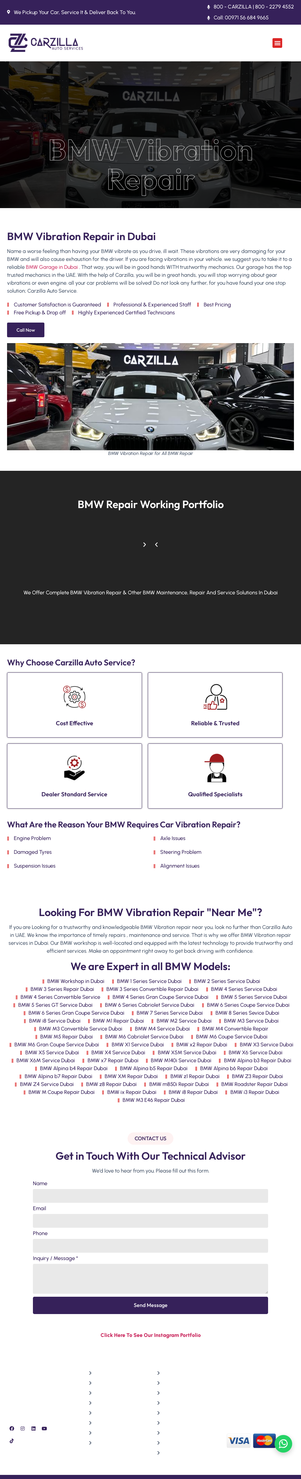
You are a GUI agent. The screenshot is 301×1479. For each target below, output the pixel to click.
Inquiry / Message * (55, 1259)
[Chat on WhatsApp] (283, 1444)
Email (39, 1209)
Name (40, 1184)
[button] (277, 43)
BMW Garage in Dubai (52, 267)
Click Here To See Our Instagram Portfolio (151, 1335)
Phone (40, 1234)
